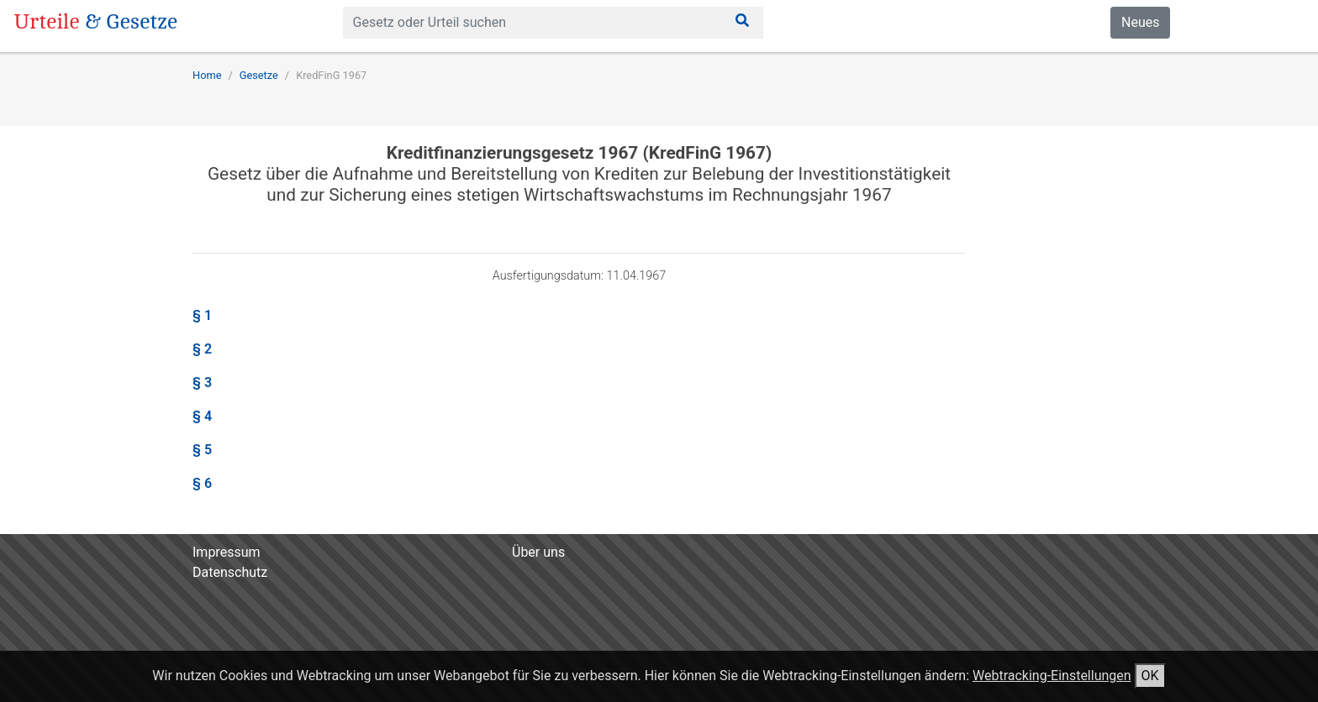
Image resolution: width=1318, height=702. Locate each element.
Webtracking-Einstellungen (1052, 676)
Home (206, 75)
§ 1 (202, 315)
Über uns (538, 552)
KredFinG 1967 (331, 75)
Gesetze (259, 75)
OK (1150, 676)
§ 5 (202, 450)
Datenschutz (229, 572)
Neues (1140, 22)
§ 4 (202, 416)
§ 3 (202, 382)
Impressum (226, 552)
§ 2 (202, 349)
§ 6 (202, 483)
